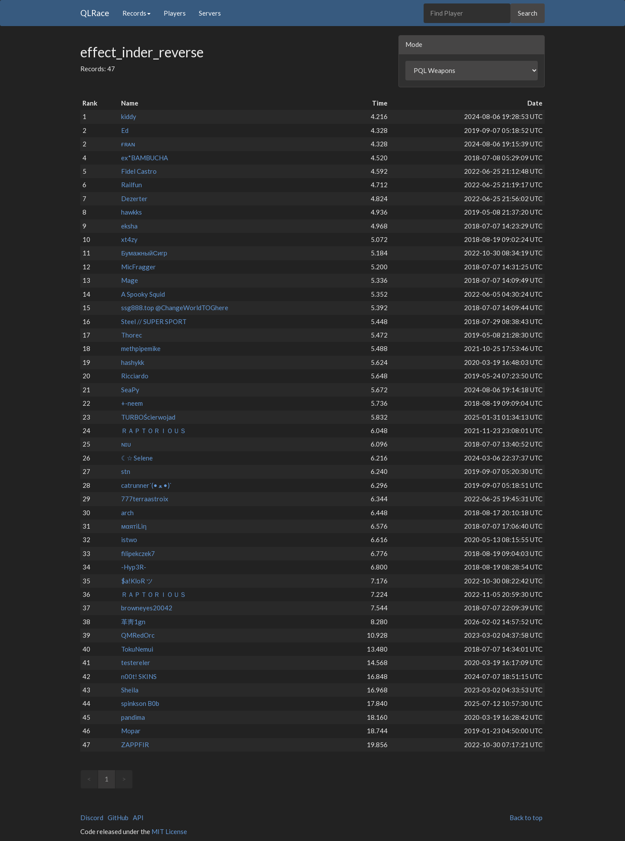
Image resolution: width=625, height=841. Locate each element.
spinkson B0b (140, 703)
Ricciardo (134, 376)
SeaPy (130, 390)
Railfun (131, 185)
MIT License (169, 831)
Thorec (131, 335)
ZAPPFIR (135, 744)
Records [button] (136, 13)
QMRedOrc (138, 635)
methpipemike (141, 348)
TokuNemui (137, 649)
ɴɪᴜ (126, 444)
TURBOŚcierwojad (148, 417)
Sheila (129, 690)
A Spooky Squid (143, 294)
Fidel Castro (139, 171)
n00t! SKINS (139, 676)
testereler (135, 662)
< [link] (89, 779)
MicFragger (138, 267)
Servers (210, 13)
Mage (129, 280)
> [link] (124, 779)
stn (125, 471)
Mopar (131, 731)
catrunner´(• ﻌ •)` (146, 485)
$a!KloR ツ (137, 581)
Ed (124, 130)
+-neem (132, 403)
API (138, 817)
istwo (129, 539)
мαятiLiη (133, 526)
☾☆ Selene (137, 458)
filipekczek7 (138, 553)
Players (175, 13)
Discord (91, 817)
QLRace (94, 13)
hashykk (132, 362)
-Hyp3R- (133, 567)
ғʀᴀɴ (128, 144)
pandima (133, 717)
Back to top (526, 817)
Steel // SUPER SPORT (154, 321)
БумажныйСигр (144, 253)
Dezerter (134, 198)
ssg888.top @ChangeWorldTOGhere (174, 307)
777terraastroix (144, 499)
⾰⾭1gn (133, 622)
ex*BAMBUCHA (144, 158)
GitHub (118, 817)
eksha (129, 226)
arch (127, 513)
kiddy (128, 116)
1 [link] (107, 779)
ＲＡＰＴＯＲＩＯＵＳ (153, 430)
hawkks (131, 212)
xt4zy (129, 239)
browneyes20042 (146, 608)
